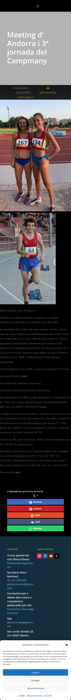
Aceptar (35, 672)
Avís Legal (48, 695)
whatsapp (35, 528)
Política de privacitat (34, 695)
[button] (66, 644)
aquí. (25, 376)
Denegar (35, 680)
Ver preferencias (35, 688)
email (35, 522)
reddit (35, 515)
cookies (22, 695)
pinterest (35, 509)
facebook (35, 502)
